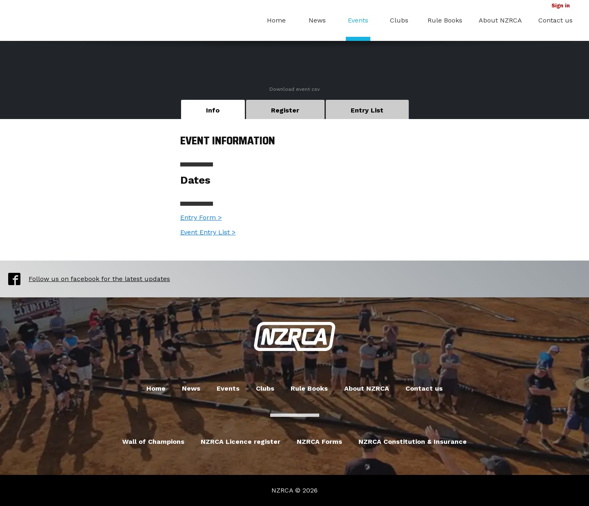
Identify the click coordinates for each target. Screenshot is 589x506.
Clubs (399, 20)
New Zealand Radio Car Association (295, 336)
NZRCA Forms (319, 441)
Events (358, 20)
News (317, 20)
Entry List (367, 110)
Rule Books (445, 20)
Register (285, 110)
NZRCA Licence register (240, 441)
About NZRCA (500, 20)
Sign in (560, 5)
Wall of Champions (153, 441)
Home (276, 20)
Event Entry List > (208, 232)
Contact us (555, 20)
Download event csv (294, 89)
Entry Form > (201, 217)
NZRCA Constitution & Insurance (412, 441)
